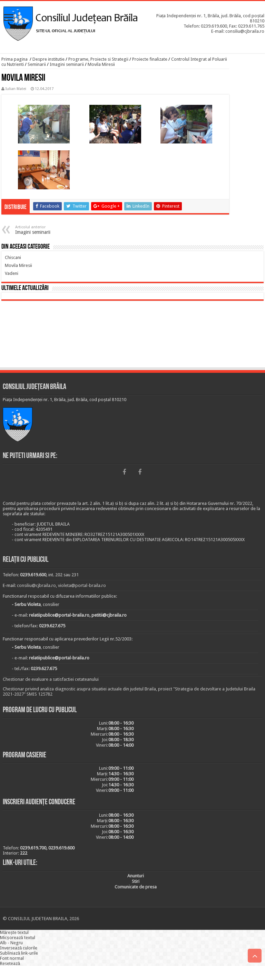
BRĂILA (132, 335)
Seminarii (37, 64)
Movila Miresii (101, 64)
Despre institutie (48, 59)
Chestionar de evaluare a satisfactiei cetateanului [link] (51, 679)
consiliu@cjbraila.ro (36, 585)
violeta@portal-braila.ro (82, 585)
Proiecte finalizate (149, 59)
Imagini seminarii (67, 64)
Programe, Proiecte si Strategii (98, 59)
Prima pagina (14, 59)
